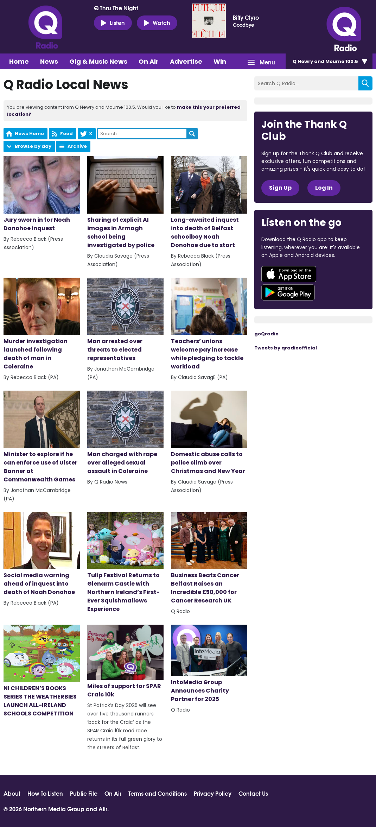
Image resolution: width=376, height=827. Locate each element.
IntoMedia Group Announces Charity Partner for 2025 (209, 664)
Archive (77, 146)
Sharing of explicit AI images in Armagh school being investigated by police (125, 202)
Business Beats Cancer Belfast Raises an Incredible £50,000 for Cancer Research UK (209, 558)
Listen (113, 22)
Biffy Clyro (246, 17)
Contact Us (253, 793)
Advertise (186, 61)
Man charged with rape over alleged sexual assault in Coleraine (125, 433)
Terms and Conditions (157, 793)
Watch (157, 22)
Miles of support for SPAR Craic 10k (125, 662)
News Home (29, 133)
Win (220, 61)
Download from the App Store (288, 274)
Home (19, 61)
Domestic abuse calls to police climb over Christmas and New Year (209, 433)
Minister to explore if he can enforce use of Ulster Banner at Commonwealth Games (42, 437)
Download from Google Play (288, 292)
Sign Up (280, 188)
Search (192, 133)
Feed (66, 133)
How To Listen (45, 793)
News (49, 61)
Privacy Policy (212, 793)
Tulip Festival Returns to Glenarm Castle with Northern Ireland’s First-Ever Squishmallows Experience (125, 562)
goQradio (266, 333)
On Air (149, 61)
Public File (83, 793)
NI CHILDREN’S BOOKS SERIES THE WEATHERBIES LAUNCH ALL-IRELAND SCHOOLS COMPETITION (42, 671)
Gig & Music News (98, 61)
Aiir (102, 808)
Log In (324, 188)
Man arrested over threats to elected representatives (125, 320)
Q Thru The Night (116, 8)
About (12, 793)
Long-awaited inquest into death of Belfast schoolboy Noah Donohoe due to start (209, 202)
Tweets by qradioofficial (285, 348)
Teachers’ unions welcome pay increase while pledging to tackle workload (209, 324)
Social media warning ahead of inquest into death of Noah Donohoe (42, 554)
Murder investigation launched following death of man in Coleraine (42, 324)
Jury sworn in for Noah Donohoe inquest (42, 194)
